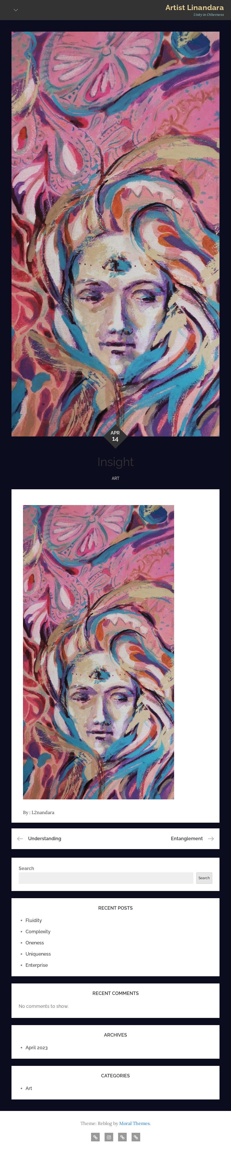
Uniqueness (38, 954)
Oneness (35, 943)
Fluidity (34, 920)
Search (26, 868)
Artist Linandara (194, 7)
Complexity (38, 931)
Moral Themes (134, 1123)
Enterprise (37, 965)
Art (116, 478)
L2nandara (43, 812)
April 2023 (37, 1047)
